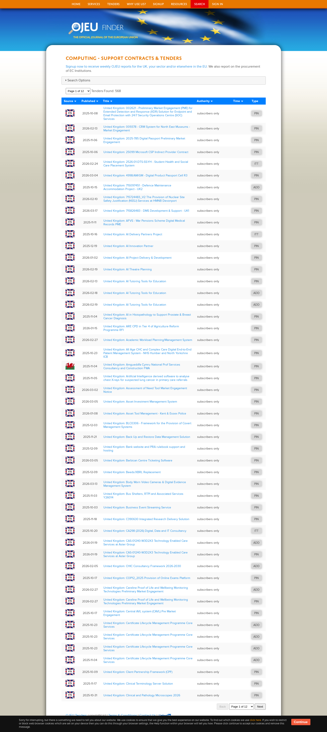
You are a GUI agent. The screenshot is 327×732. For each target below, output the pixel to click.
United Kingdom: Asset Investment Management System (140, 401)
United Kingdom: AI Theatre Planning (127, 269)
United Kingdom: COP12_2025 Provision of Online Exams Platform (146, 578)
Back (222, 706)
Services (94, 3)
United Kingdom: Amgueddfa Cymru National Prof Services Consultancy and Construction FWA (141, 366)
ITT (256, 164)
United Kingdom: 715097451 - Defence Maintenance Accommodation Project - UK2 (137, 187)
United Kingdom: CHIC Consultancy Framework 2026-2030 (142, 566)
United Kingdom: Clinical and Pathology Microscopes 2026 (141, 695)
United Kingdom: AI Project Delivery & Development (137, 258)
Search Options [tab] (77, 80)
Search (199, 3)
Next (260, 706)
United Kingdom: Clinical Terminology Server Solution (138, 683)
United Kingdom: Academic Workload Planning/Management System (147, 340)
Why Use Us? (136, 3)
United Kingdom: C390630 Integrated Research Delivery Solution (146, 519)
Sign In (217, 3)
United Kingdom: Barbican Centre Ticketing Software (137, 460)
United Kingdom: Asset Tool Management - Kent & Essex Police (144, 413)
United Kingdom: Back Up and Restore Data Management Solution (146, 437)
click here (255, 720)
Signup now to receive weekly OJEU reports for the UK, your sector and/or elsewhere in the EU (136, 66)
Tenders (113, 3)
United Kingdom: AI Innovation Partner (128, 246)
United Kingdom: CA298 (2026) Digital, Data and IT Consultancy (144, 531)
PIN (256, 113)
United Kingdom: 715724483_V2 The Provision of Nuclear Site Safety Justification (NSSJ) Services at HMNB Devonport (144, 199)
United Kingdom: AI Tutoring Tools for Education (134, 281)
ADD (256, 187)
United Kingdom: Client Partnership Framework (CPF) (137, 672)
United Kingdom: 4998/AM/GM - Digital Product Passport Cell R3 (145, 175)
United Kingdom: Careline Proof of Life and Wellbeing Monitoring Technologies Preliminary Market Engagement (145, 589)
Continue (301, 722)
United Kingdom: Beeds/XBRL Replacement (132, 472)
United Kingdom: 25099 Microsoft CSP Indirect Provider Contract (145, 152)
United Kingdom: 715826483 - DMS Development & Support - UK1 (146, 211)
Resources (179, 3)
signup (158, 3)
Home (76, 3)
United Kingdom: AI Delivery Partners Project (132, 234)
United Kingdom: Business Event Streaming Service (137, 507)
